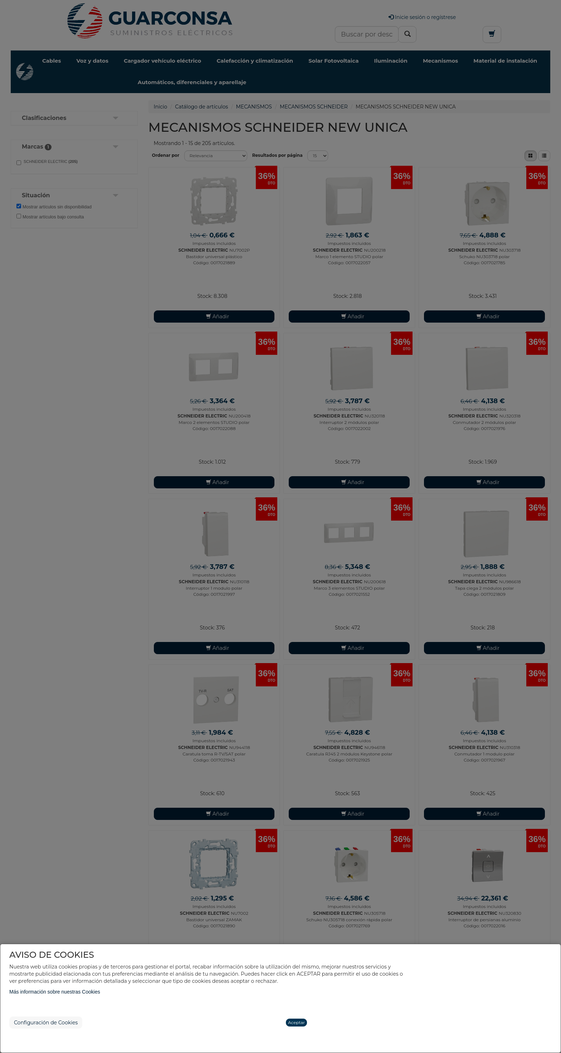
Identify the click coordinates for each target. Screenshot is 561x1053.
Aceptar (296, 1022)
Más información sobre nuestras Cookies (54, 992)
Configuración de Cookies (46, 1022)
